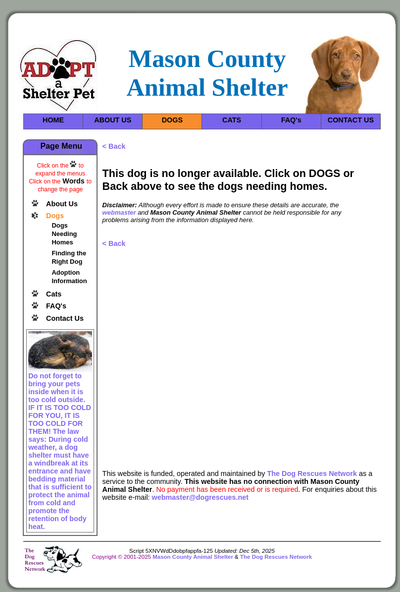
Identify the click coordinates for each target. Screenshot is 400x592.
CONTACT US (351, 120)
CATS (231, 120)
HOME (53, 120)
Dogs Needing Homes (64, 234)
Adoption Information (69, 277)
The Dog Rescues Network (312, 473)
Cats (53, 294)
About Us (62, 204)
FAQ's (291, 120)
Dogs (55, 216)
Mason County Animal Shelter (192, 557)
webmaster (119, 212)
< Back (114, 146)
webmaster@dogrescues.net (200, 497)
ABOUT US (112, 120)
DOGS (172, 120)
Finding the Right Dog (68, 257)
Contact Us (65, 318)
